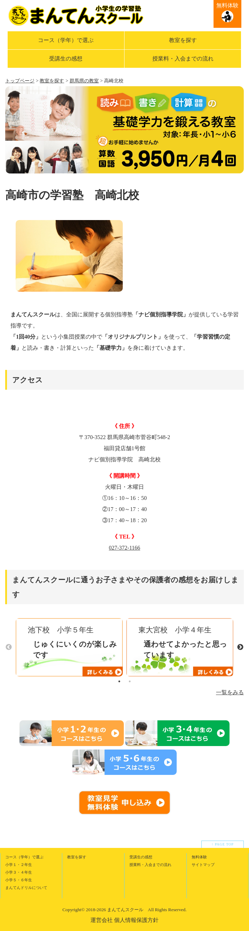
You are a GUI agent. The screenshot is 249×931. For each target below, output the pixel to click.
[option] (69, 255)
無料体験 (227, 5)
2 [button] (129, 681)
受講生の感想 (65, 59)
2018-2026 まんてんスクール (114, 909)
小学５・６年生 (18, 880)
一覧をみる (230, 692)
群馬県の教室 (84, 80)
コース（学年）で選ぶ (66, 40)
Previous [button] (8, 647)
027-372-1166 (124, 548)
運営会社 (101, 920)
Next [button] (240, 647)
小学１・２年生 (18, 865)
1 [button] (119, 681)
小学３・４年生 (18, 872)
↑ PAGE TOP (222, 844)
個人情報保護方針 (136, 920)
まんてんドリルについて (26, 887)
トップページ (19, 80)
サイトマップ (203, 865)
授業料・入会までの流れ (183, 59)
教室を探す (183, 40)
